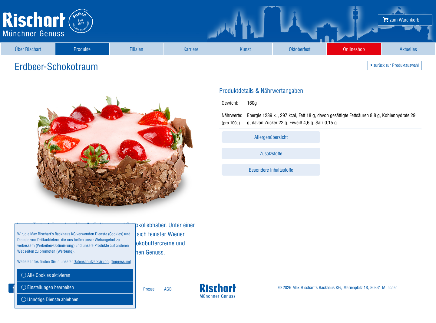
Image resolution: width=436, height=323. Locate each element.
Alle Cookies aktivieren (45, 275)
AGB (168, 289)
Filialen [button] (136, 49)
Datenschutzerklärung (91, 261)
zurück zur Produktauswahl (394, 65)
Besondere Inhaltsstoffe (271, 170)
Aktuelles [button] (408, 49)
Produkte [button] (82, 49)
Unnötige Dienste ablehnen (49, 299)
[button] (401, 20)
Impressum (121, 261)
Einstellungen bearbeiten (47, 287)
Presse (148, 289)
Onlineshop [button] (354, 49)
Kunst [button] (245, 49)
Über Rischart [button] (28, 49)
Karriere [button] (190, 49)
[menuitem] (28, 49)
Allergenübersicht (271, 137)
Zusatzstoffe (271, 153)
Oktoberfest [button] (299, 49)
